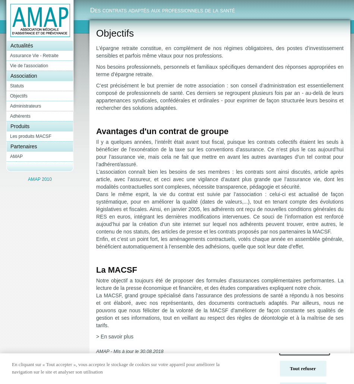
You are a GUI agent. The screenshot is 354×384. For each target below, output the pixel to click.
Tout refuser (303, 372)
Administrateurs (25, 106)
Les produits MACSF (30, 136)
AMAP (16, 156)
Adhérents (20, 116)
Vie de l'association (29, 65)
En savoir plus (117, 337)
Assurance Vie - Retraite (34, 55)
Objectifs (19, 96)
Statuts (17, 86)
